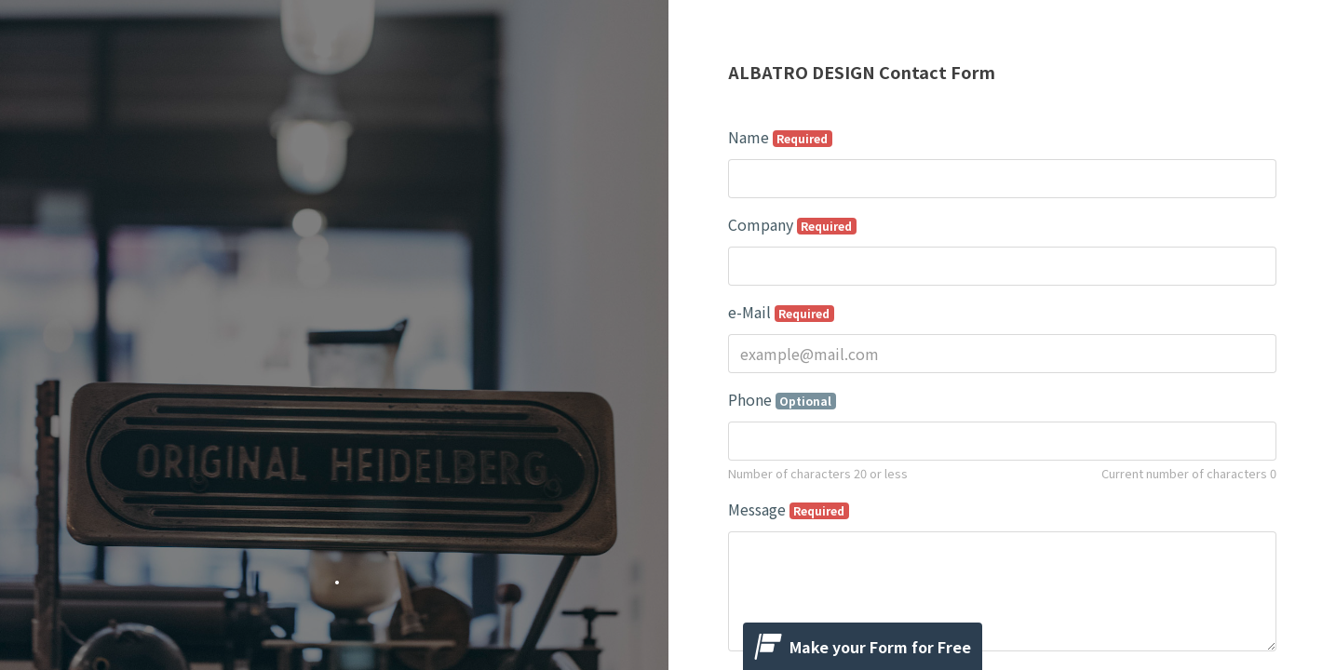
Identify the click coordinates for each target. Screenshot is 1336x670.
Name (780, 137)
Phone (782, 399)
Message (789, 509)
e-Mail (781, 312)
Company (792, 224)
